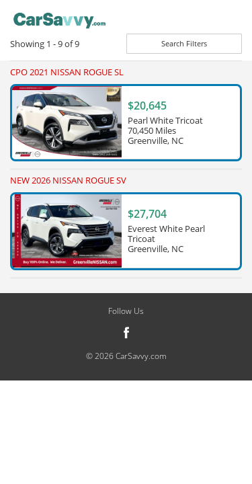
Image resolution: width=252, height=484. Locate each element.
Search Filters (184, 43)
